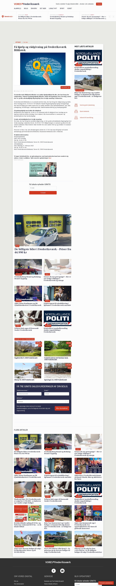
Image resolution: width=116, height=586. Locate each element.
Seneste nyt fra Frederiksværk (54, 581)
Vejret (69, 8)
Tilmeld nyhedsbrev (106, 583)
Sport (62, 8)
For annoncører (19, 584)
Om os (16, 581)
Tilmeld (99, 4)
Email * (46, 390)
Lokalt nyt (53, 8)
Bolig (26, 8)
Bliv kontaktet (62, 408)
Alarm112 (17, 8)
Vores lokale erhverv (51, 584)
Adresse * (20, 398)
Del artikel (65, 87)
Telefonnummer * (22, 390)
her (50, 158)
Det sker (43, 8)
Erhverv (34, 8)
